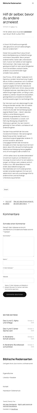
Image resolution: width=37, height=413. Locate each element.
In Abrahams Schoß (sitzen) (9, 338)
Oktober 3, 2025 (31, 322)
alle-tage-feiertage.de (10, 404)
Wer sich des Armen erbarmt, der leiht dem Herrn (24, 202)
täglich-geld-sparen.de (25, 404)
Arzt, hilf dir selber (7, 202)
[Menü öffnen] (33, 3)
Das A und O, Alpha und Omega (10, 322)
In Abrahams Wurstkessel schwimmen (13, 346)
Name (5, 259)
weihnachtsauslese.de (10, 406)
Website (5, 277)
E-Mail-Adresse (8, 268)
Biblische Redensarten (12, 3)
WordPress (14, 409)
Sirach (6, 189)
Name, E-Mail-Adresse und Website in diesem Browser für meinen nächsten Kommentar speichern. (16, 287)
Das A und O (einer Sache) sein (10, 330)
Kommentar (7, 236)
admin (13, 27)
